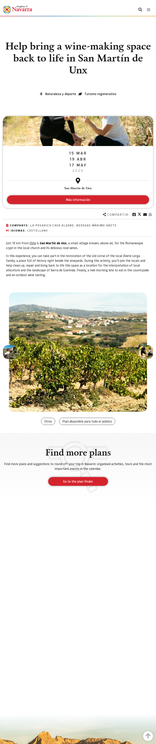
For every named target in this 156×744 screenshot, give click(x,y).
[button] (10, 352)
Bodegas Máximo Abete (96, 225)
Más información (78, 200)
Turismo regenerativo (100, 94)
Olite (32, 243)
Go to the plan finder (78, 481)
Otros (48, 421)
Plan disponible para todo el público (87, 421)
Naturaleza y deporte (60, 94)
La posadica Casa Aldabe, (53, 225)
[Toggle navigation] (148, 10)
